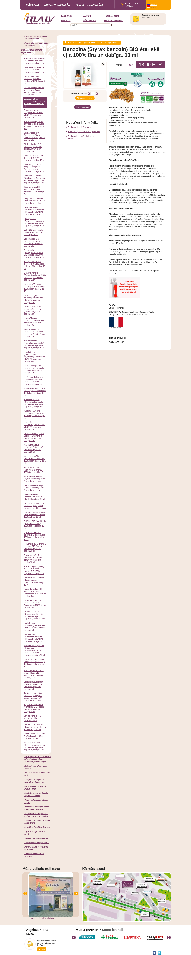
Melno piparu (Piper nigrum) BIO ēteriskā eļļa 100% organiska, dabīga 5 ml (35, 459)
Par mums (66, 16)
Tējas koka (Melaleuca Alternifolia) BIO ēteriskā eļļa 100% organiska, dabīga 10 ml (34, 708)
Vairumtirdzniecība (57, 4)
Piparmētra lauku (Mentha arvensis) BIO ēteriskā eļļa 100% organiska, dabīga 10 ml (35, 547)
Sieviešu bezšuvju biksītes (36, 838)
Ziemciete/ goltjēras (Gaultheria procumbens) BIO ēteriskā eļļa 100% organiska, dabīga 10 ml (34, 746)
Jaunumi (87, 16)
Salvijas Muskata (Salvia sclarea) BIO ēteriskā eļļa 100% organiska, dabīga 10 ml (34, 663)
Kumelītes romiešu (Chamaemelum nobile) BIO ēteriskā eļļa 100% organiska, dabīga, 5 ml (34, 403)
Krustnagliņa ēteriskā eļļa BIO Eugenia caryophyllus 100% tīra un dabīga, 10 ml (35, 392)
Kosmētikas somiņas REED (36, 843)
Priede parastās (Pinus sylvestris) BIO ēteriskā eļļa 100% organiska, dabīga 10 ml (33, 558)
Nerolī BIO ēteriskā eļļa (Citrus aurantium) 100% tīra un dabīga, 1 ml (34, 487)
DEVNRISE (46, 953)
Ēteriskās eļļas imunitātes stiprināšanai (84, 129)
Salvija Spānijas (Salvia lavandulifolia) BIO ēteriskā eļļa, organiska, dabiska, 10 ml (34, 674)
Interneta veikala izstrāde (32, 953)
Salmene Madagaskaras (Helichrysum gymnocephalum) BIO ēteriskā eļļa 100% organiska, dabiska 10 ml (34, 650)
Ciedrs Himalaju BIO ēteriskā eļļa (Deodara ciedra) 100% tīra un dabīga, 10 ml (33, 147)
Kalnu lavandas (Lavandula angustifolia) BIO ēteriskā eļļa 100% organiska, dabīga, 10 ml (34, 344)
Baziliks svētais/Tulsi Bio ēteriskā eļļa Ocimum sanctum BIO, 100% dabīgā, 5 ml (34, 91)
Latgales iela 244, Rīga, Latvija (41, 918)
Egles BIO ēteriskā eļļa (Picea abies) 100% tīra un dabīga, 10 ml (34, 232)
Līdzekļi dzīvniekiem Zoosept (37, 827)
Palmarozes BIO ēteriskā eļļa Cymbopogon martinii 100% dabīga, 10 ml (34, 514)
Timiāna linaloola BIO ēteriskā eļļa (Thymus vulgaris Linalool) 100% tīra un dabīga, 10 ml (33, 696)
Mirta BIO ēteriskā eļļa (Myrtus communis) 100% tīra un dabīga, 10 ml (34, 478)
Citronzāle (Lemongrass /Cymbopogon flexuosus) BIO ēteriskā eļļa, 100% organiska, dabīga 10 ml (34, 179)
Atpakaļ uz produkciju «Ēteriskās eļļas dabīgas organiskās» (92, 42)
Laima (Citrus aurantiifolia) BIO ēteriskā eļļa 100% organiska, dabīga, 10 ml (34, 425)
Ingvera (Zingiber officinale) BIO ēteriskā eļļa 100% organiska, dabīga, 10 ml (33, 299)
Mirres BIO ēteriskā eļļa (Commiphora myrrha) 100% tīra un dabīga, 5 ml (34, 469)
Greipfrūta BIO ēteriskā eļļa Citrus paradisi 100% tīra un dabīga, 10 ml (34, 200)
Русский (153, 5)
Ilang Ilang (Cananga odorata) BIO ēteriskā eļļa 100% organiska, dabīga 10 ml (34, 287)
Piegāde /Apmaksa (113, 20)
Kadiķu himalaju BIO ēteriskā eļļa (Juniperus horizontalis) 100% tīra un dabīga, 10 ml (34, 333)
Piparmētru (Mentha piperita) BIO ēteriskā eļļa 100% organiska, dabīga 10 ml (34, 536)
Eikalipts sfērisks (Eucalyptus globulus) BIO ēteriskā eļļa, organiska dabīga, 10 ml (35, 276)
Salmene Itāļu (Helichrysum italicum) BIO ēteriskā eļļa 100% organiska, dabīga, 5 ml (34, 638)
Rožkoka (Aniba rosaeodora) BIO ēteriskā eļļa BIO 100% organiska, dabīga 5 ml (34, 626)
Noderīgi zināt (111, 16)
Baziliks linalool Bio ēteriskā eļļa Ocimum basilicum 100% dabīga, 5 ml (34, 80)
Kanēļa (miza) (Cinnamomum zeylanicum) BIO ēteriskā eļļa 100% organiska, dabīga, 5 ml (34, 357)
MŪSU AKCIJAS (89, 20)
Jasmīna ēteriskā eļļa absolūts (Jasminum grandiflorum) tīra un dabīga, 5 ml (33, 310)
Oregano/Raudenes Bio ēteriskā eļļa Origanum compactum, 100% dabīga (35, 505)
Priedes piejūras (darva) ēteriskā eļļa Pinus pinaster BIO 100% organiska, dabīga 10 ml (34, 570)
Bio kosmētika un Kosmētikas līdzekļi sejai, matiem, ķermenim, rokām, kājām (37, 759)
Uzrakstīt (41, 949)
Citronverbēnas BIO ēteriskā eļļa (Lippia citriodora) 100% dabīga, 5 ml (34, 190)
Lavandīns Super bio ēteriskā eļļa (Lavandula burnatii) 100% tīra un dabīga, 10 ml (34, 369)
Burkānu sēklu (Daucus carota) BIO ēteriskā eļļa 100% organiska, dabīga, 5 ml (34, 125)
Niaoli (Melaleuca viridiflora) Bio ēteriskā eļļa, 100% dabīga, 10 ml (34, 496)
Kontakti (65, 20)
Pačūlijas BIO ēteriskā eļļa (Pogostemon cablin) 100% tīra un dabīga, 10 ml (35, 524)
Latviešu (153, 7)
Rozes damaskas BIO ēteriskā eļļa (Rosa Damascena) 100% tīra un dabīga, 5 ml (35, 592)
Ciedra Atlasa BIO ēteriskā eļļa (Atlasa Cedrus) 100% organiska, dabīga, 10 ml (34, 136)
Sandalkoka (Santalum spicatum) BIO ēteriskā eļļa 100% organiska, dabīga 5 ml (33, 685)
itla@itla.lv (129, 6)
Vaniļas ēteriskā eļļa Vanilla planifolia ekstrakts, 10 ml (32, 718)
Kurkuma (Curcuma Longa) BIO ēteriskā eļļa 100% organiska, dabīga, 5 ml (34, 414)
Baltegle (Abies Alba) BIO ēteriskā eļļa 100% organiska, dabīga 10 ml (34, 69)
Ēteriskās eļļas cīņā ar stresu (80, 124)
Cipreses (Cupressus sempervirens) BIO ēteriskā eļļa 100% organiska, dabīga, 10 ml (34, 168)
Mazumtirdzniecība (89, 4)
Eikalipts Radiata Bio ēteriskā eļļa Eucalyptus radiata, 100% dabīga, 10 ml (34, 265)
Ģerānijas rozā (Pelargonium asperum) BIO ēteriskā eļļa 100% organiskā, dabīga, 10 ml (34, 222)
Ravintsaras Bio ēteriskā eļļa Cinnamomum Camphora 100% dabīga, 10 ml (34, 581)
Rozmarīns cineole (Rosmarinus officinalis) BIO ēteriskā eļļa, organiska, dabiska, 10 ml (34, 615)
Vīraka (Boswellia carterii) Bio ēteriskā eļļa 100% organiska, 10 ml (34, 736)
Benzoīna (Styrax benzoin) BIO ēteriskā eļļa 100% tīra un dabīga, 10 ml (34, 102)
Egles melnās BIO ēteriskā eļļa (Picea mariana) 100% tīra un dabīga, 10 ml (33, 242)
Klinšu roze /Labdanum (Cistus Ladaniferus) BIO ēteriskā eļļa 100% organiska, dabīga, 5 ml (34, 380)
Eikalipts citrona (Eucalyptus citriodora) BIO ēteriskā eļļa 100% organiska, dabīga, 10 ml (34, 253)
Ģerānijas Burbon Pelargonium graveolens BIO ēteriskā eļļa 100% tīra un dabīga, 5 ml (34, 211)
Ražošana (32, 4)
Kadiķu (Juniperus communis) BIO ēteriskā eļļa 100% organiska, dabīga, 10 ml (34, 321)
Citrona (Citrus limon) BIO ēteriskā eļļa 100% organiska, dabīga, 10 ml (34, 157)
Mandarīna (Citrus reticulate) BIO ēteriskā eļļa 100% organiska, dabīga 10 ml (33, 448)
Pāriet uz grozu (82, 105)
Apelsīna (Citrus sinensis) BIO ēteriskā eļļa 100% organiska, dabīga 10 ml (34, 60)
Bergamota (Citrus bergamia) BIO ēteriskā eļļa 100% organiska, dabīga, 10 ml (33, 113)
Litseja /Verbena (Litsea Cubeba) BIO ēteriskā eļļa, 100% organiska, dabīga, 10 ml (34, 437)
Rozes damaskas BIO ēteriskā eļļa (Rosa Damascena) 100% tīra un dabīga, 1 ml (35, 604)
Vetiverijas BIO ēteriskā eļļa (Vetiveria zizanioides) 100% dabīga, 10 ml (35, 727)
